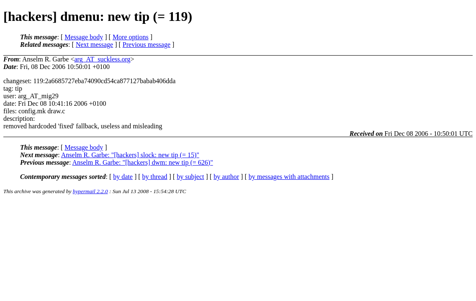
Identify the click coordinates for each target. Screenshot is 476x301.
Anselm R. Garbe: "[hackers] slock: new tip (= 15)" (130, 154)
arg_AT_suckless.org (102, 59)
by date (123, 176)
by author (226, 176)
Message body (83, 37)
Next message (94, 44)
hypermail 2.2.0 (90, 191)
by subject (190, 176)
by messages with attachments (289, 176)
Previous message (146, 44)
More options (131, 37)
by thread (154, 176)
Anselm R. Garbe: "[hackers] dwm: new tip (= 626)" (142, 162)
